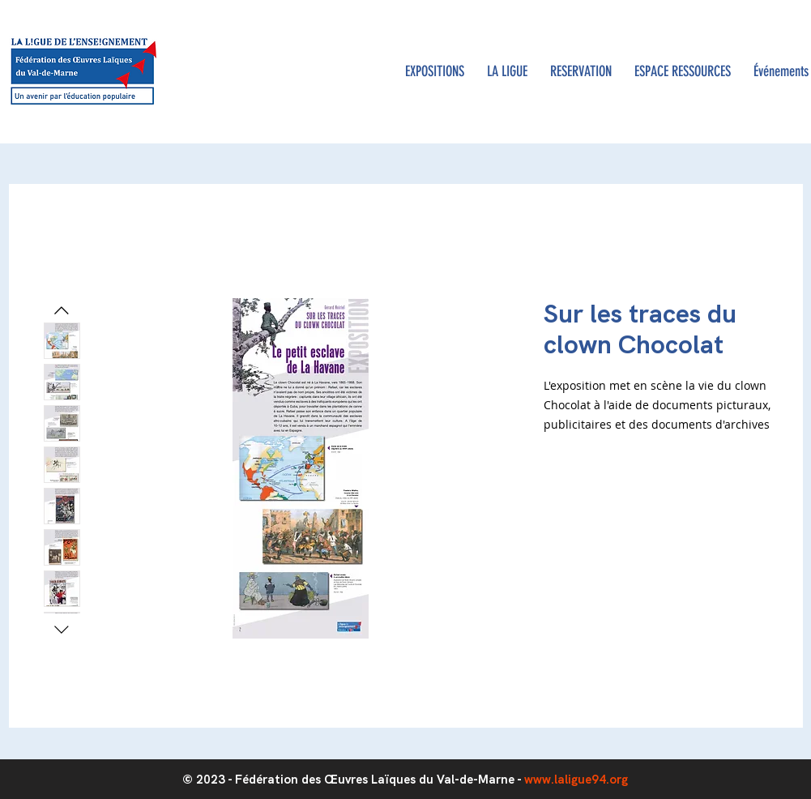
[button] (507, 71)
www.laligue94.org (576, 779)
